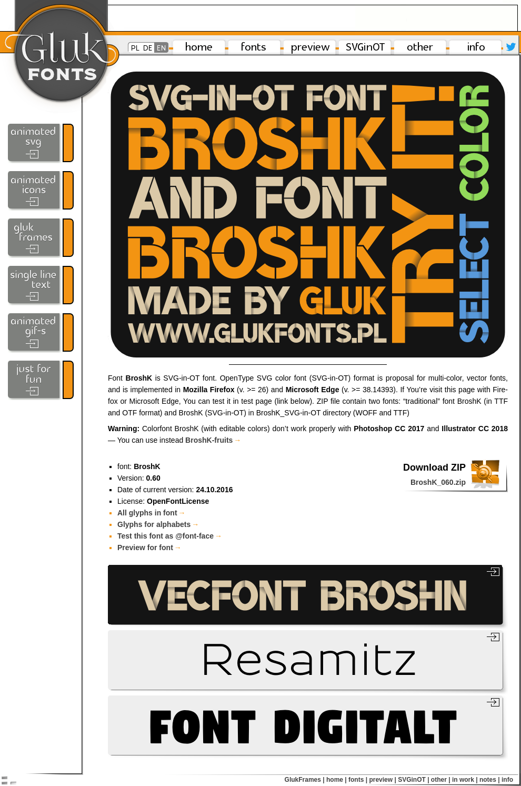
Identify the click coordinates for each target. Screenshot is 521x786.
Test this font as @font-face (169, 536)
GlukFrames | (305, 779)
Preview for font (149, 547)
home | (336, 779)
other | (440, 779)
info (507, 779)
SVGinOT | (413, 779)
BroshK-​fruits (213, 440)
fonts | (357, 779)
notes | (489, 779)
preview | (382, 779)
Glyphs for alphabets (158, 524)
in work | (465, 779)
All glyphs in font (151, 513)
